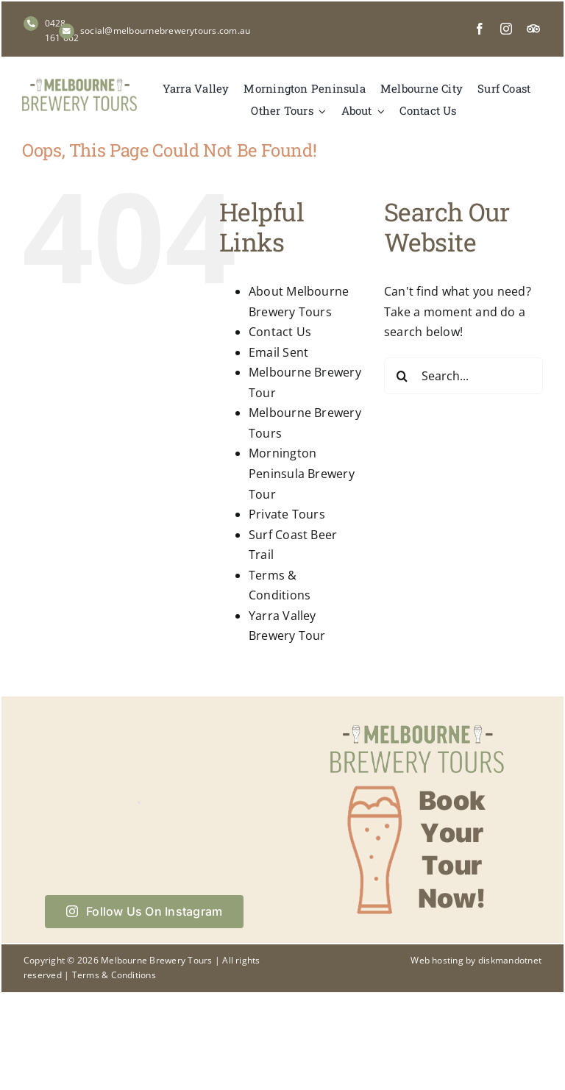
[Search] (402, 375)
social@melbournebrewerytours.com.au (165, 30)
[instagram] (506, 29)
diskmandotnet (509, 960)
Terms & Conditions (114, 975)
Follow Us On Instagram (144, 911)
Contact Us (280, 332)
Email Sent (278, 352)
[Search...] (463, 375)
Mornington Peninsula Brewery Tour (302, 473)
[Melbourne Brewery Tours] (79, 84)
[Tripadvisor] (533, 29)
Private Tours (287, 514)
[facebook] (480, 29)
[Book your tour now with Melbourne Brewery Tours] (417, 724)
